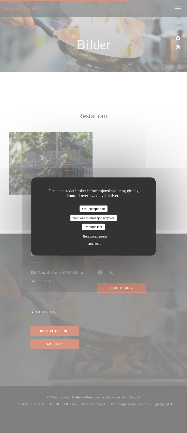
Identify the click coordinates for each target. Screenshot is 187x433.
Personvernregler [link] (95, 236)
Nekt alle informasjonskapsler (93, 218)
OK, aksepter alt (93, 209)
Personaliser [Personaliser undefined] (93, 227)
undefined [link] (94, 243)
